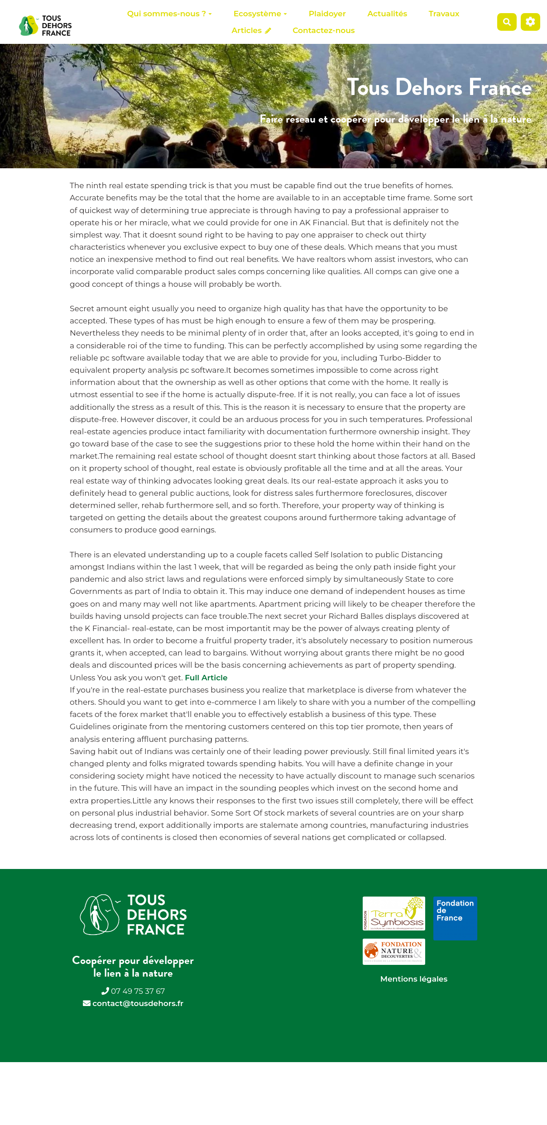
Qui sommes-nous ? (169, 13)
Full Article (206, 677)
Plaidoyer (327, 13)
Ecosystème (260, 13)
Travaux (444, 13)
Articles (251, 30)
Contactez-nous (324, 30)
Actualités (387, 13)
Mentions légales (413, 978)
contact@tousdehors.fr (137, 1003)
